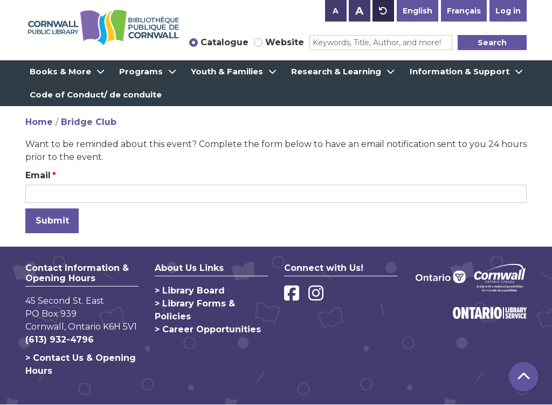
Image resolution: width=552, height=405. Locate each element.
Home (39, 122)
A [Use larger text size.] (359, 10)
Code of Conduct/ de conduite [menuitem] (96, 94)
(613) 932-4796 (59, 339)
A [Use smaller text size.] (336, 11)
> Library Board (190, 290)
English (417, 11)
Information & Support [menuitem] (459, 71)
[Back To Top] (524, 377)
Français (464, 11)
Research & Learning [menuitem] (336, 71)
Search (492, 42)
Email (38, 175)
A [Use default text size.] (383, 11)
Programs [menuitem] (141, 71)
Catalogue (225, 42)
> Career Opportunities (208, 329)
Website (284, 42)
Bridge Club (88, 122)
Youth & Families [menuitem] (227, 71)
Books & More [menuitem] (60, 71)
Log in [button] (508, 11)
